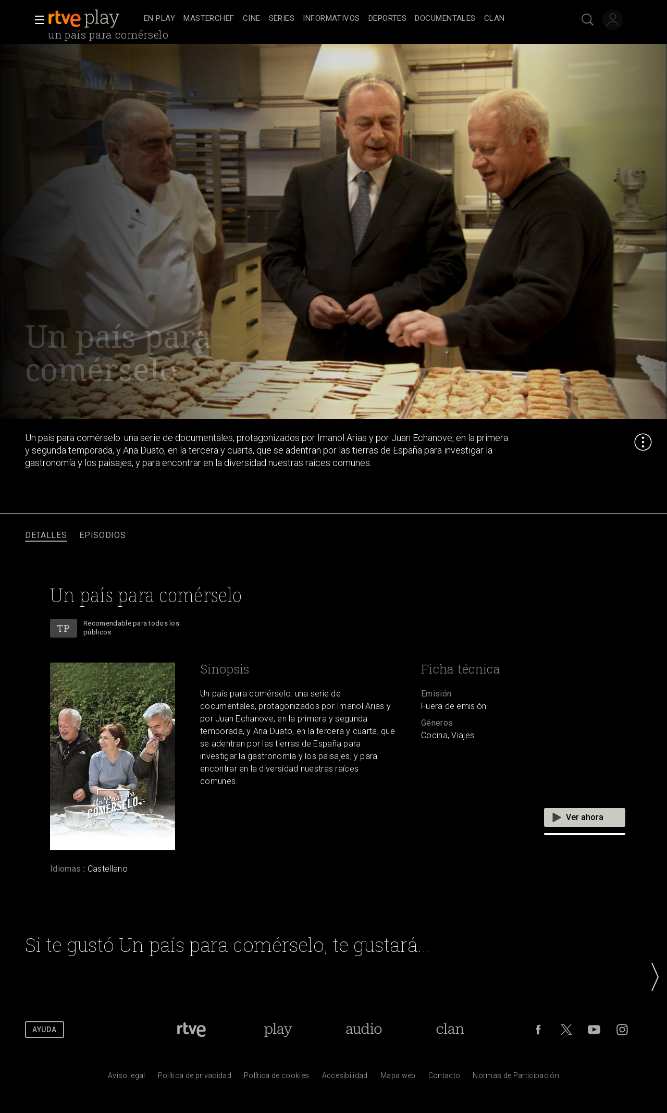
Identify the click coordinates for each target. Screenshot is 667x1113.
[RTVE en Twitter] (566, 1029)
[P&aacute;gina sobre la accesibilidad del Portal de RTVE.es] (345, 1078)
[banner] (94, 18)
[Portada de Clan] (450, 1029)
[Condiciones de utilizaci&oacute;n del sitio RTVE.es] (126, 1078)
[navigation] (345, 18)
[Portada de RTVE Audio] (364, 1029)
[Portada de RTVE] (191, 1029)
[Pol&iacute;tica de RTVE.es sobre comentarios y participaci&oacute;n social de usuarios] (516, 1078)
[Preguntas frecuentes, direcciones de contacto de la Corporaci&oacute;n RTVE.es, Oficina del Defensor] (444, 1078)
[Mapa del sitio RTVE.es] (398, 1078)
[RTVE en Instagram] (622, 1029)
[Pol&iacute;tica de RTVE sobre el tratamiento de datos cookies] (276, 1078)
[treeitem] (159, 19)
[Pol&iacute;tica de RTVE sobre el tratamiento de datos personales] (194, 1078)
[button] (36, 19)
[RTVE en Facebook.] (538, 1029)
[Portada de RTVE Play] (278, 1029)
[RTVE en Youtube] (594, 1029)
